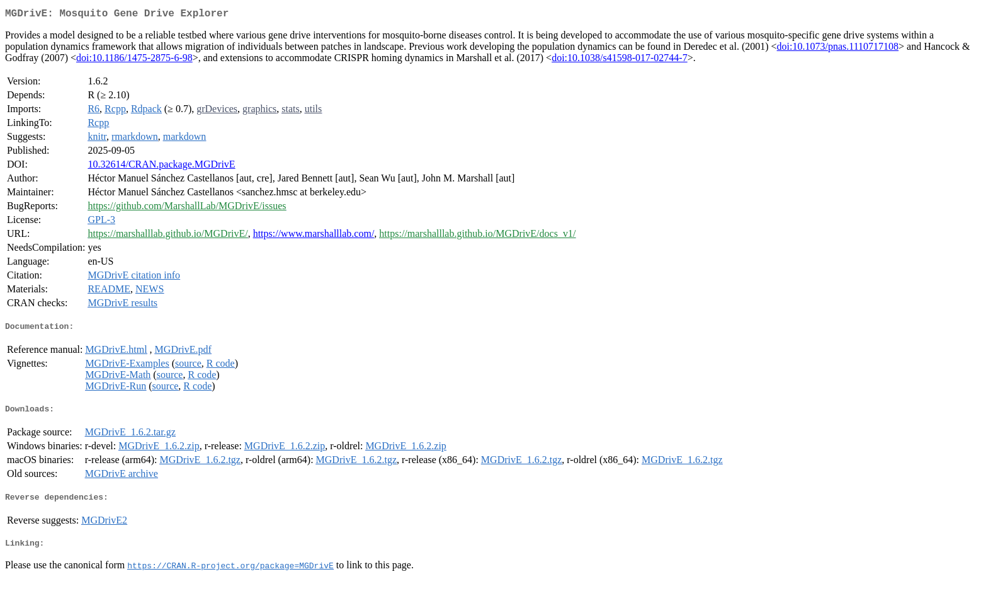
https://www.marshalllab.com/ (314, 236)
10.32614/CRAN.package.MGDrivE (161, 166)
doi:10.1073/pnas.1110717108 (838, 48)
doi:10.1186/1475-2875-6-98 (134, 60)
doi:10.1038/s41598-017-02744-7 (620, 60)
